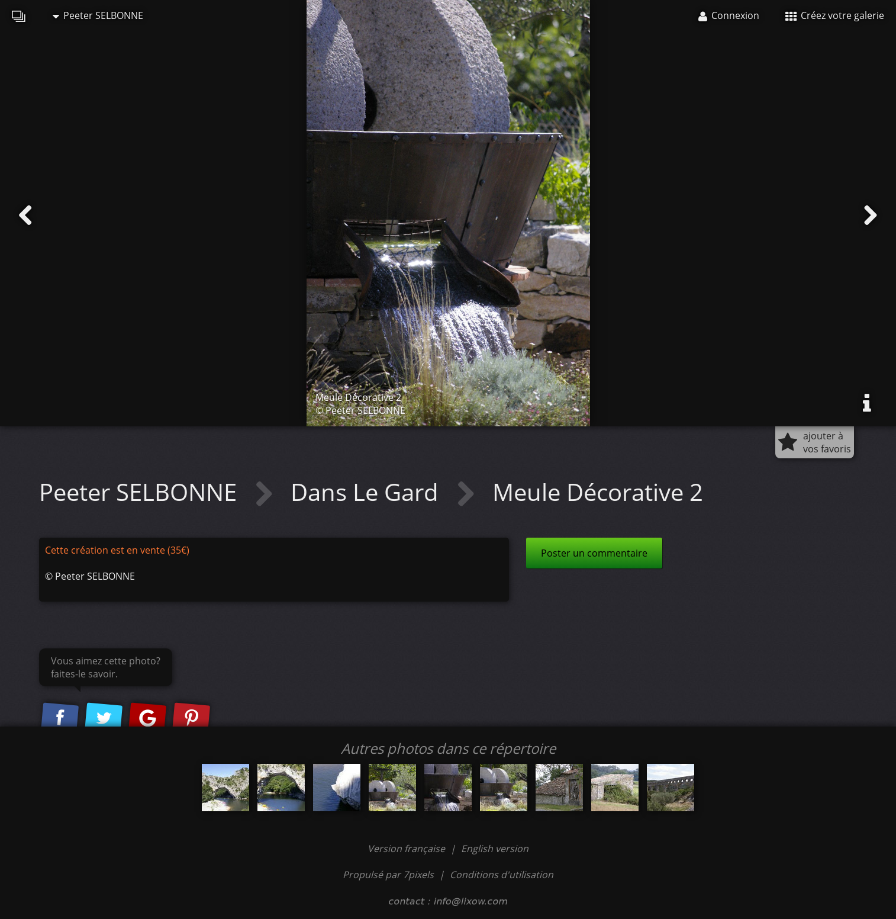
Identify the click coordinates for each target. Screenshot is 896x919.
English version (494, 848)
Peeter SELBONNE (98, 15)
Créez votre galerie (834, 15)
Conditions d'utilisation (501, 874)
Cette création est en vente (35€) (117, 550)
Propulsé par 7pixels (388, 874)
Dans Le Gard (367, 491)
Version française (407, 848)
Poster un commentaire (594, 553)
